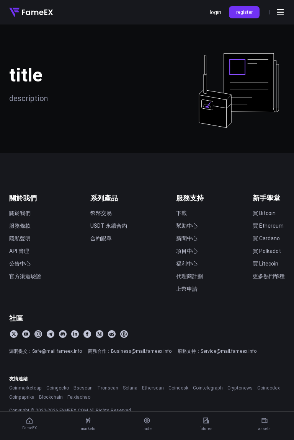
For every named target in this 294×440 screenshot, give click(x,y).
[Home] (31, 12)
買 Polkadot (267, 251)
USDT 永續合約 (108, 225)
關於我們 (23, 198)
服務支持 (190, 198)
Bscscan (83, 388)
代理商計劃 (189, 276)
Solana (130, 388)
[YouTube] (26, 334)
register (244, 12)
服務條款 (20, 225)
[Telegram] (50, 334)
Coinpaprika (21, 397)
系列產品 (104, 198)
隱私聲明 (20, 238)
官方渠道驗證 (25, 276)
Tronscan (107, 388)
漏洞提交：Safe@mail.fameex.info (45, 351)
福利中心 (187, 263)
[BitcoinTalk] (124, 334)
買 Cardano (266, 238)
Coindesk (178, 388)
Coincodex (268, 388)
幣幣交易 (101, 213)
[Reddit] (111, 334)
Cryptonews (240, 388)
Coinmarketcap (25, 388)
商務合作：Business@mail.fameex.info (130, 351)
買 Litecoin (265, 263)
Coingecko (57, 388)
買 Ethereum (268, 225)
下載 (181, 213)
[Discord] (62, 334)
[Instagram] (38, 334)
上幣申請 (187, 288)
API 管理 (19, 251)
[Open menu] (280, 12)
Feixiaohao (78, 397)
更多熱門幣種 (269, 276)
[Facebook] (87, 334)
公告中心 (20, 263)
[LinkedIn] (75, 334)
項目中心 (187, 251)
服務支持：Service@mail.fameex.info (217, 351)
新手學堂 (266, 198)
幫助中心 (187, 225)
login (215, 12)
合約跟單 (101, 238)
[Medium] (99, 334)
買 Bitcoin (264, 213)
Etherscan (153, 388)
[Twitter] (13, 334)
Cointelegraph (208, 388)
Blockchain (51, 397)
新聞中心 (187, 238)
